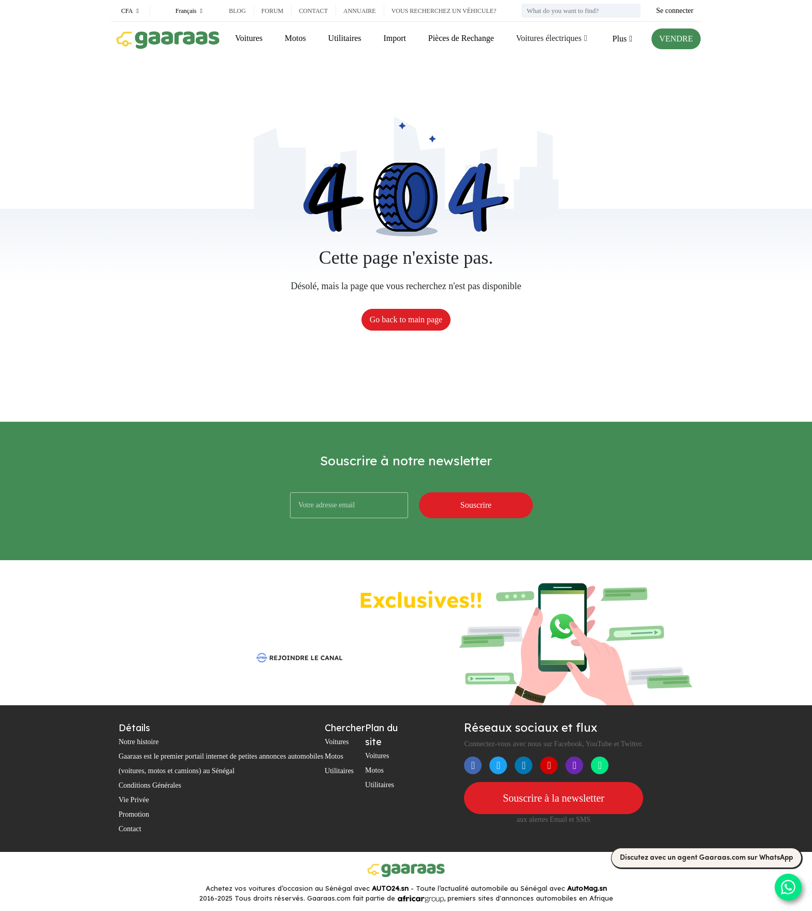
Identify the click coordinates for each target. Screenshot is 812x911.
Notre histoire (138, 742)
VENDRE (676, 38)
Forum (273, 11)
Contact (313, 11)
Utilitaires (344, 38)
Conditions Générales (150, 785)
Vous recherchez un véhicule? (444, 11)
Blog (237, 11)
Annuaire (359, 11)
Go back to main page (406, 319)
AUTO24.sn (390, 888)
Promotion (134, 814)
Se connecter (674, 11)
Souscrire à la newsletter (553, 798)
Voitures (249, 38)
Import (394, 38)
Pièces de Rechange (461, 38)
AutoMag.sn (587, 888)
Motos (295, 38)
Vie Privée (134, 800)
